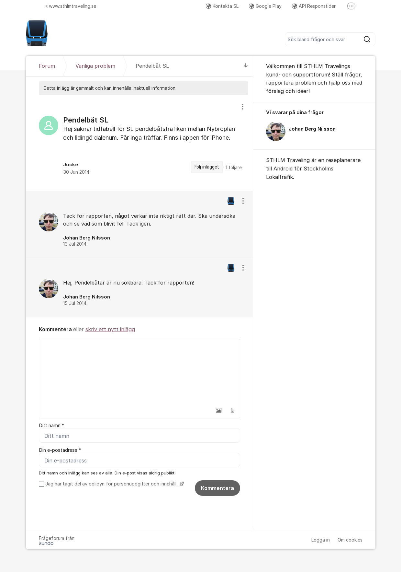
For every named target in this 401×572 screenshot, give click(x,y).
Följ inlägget (207, 166)
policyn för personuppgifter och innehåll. (134, 484)
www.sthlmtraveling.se (71, 6)
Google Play (265, 6)
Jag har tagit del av (114, 484)
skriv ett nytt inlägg (110, 329)
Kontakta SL (222, 6)
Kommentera (217, 488)
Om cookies (350, 540)
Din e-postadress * (60, 450)
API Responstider (314, 6)
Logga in (320, 540)
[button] (219, 410)
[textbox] (139, 371)
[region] (139, 143)
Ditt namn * (51, 425)
